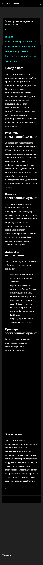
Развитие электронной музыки (20, 41)
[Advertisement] (21, 528)
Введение (9, 37)
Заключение (11, 61)
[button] (6, 29)
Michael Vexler (12, 4)
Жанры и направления (16, 51)
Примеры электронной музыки (20, 56)
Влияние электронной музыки (20, 46)
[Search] (39, 3)
